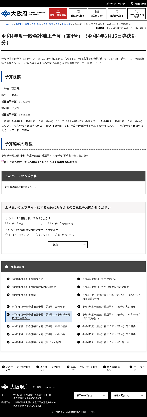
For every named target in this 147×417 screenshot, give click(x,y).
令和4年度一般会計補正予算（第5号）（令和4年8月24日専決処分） (111, 316)
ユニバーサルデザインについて (84, 368)
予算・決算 (48, 24)
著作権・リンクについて (50, 368)
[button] (115, 3)
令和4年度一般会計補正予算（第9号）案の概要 (109, 334)
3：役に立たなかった (62, 223)
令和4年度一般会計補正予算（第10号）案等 (36, 342)
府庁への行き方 (84, 395)
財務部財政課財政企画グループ (21, 187)
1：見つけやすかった (19, 235)
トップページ (7, 24)
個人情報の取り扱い (115, 368)
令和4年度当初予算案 (24, 295)
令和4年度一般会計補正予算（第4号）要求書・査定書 (50, 155)
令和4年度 (66, 24)
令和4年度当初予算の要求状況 (99, 279)
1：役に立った (16, 223)
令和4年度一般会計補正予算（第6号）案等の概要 (39, 326)
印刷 (101, 28)
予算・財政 (36, 24)
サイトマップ (139, 368)
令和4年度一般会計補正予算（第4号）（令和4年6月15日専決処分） (41, 316)
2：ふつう (37, 223)
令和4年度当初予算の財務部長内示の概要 (105, 287)
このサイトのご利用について (18, 368)
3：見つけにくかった (69, 235)
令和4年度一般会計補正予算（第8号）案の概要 (38, 334)
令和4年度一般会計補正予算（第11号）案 (105, 342)
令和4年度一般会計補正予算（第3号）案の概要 (109, 306)
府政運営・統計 (22, 24)
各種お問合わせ (122, 395)
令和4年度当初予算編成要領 (27, 279)
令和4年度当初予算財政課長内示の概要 (34, 287)
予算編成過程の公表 (65, 162)
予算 (57, 24)
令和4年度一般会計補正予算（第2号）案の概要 (38, 306)
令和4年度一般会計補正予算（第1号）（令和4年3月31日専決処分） (111, 297)
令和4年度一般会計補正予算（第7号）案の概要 (109, 326)
